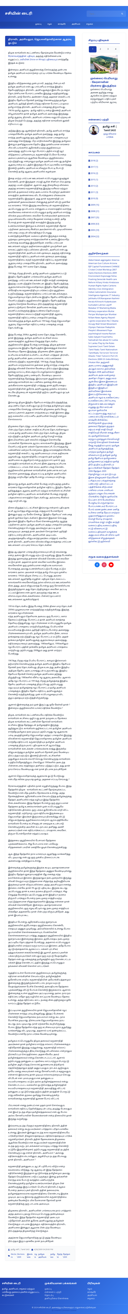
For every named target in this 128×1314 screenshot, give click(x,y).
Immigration (108, 289)
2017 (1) (93, 167)
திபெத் (92, 465)
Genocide (101, 279)
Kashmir (116, 298)
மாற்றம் (115, 513)
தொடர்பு (49, 1295)
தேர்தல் (59, 1255)
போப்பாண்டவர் (96, 506)
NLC (109, 321)
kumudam (93, 305)
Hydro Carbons (109, 286)
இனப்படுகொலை (97, 394)
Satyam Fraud (100, 337)
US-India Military (110, 359)
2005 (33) (93, 230)
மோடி (99, 519)
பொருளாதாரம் (106, 503)
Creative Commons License (64, 1311)
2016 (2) (93, 173)
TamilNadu (93, 353)
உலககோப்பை (111, 398)
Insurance (111, 292)
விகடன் (104, 535)
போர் (91, 509)
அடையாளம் (95, 366)
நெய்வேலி (112, 477)
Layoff (109, 305)
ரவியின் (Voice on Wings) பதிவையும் (39, 59)
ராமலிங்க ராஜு (96, 522)
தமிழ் (114, 455)
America (115, 260)
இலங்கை (29, 1255)
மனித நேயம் (104, 513)
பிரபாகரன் (109, 493)
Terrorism (104, 353)
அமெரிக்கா (108, 372)
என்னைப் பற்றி (53, 1292)
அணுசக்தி (108, 366)
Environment (94, 276)
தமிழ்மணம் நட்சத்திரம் (100, 461)
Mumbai (112, 314)
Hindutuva (114, 282)
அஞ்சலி (104, 362)
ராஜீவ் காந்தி (113, 522)
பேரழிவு (92, 503)
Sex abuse (103, 340)
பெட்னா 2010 (95, 500)
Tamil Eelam (109, 346)
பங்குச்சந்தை (108, 481)
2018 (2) (93, 161)
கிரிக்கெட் (102, 420)
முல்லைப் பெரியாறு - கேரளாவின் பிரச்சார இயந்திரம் (104, 82)
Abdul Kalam (94, 260)
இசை (102, 382)
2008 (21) (93, 211)
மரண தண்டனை (103, 509)
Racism (112, 334)
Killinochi (99, 302)
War (98, 362)
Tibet (98, 356)
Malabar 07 (93, 308)
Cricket (91, 270)
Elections (13, 1255)
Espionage (106, 276)
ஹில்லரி (105, 541)
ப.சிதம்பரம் (94, 481)
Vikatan (92, 362)
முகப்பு (38, 24)
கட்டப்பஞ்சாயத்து (97, 414)
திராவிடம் (108, 465)
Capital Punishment (101, 267)
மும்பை (110, 516)
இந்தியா (93, 388)
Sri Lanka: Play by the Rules (101, 343)
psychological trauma (98, 334)
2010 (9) (93, 198)
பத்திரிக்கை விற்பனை (100, 487)
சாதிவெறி (94, 433)
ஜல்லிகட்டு (94, 541)
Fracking (92, 279)
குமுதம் (110, 426)
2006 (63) (93, 224)
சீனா (117, 433)
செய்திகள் (102, 442)
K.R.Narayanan (104, 298)
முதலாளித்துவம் (97, 516)
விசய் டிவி (114, 535)
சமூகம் (89, 24)
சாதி (98, 430)
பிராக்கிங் (93, 497)
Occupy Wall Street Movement (102, 324)
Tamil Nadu (93, 350)
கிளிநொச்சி (95, 423)
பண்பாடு (93, 484)
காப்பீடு (100, 417)
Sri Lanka (113, 340)
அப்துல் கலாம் (96, 369)
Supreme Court (95, 346)
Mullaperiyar (102, 314)
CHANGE (115, 267)
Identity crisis (94, 289)
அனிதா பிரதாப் (96, 378)
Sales (90, 337)
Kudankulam (110, 302)
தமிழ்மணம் (110, 458)
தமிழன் (107, 455)
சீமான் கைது (107, 433)
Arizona (113, 263)
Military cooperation (98, 311)
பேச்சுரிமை (108, 500)
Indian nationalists (97, 292)
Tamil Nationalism (108, 350)
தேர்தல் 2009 (66, 1255)
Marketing (105, 308)
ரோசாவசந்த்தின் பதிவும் (21, 56)
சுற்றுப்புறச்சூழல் (97, 439)
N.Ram (91, 318)
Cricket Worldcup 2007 (106, 270)
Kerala (91, 302)
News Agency (101, 318)
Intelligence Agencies (98, 295)
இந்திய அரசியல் (97, 385)
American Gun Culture (98, 263)
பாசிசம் (92, 490)
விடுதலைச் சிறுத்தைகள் (101, 538)
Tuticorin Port (107, 356)
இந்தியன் (112, 385)
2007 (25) (93, 217)
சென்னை (114, 442)
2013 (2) (93, 186)
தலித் (116, 461)
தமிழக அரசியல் (42, 1255)
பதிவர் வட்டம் (106, 484)
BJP (90, 267)
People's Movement (97, 330)
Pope (109, 330)
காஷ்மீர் (62, 24)
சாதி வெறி (107, 430)
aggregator (106, 260)
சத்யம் (91, 430)
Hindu (105, 282)
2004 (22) (93, 236)
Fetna (113, 276)
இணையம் (111, 382)
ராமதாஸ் (107, 519)
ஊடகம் (104, 404)
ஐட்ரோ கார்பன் (105, 407)
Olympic (92, 327)
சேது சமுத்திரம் (96, 445)
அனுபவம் (111, 378)
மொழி (92, 519)
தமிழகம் (52, 1255)
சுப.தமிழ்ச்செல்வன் (98, 436)
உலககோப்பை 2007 (98, 401)
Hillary (99, 282)
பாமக (100, 490)
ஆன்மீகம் (93, 382)
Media (113, 308)
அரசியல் (76, 24)
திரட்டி (99, 465)
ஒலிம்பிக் (102, 410)
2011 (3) (93, 192)
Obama (115, 321)
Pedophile (110, 327)
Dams (91, 273)
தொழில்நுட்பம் (96, 474)
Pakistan (100, 327)
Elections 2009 (20, 1255)
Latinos (101, 305)
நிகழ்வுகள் (100, 477)
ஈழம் (50, 24)
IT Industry (114, 295)
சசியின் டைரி (18, 14)
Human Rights (95, 286)
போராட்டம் (111, 506)
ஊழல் (111, 404)
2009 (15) (93, 205)
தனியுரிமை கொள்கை (56, 1298)
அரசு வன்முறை (106, 375)
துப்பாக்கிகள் (95, 468)
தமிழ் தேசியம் (96, 458)
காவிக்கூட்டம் (111, 417)
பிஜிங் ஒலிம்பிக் (109, 497)
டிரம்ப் (108, 445)
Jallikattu (92, 298)
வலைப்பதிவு (95, 525)
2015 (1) (93, 180)
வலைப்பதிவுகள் (97, 532)
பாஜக (99, 493)
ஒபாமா (92, 410)
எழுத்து (92, 407)
